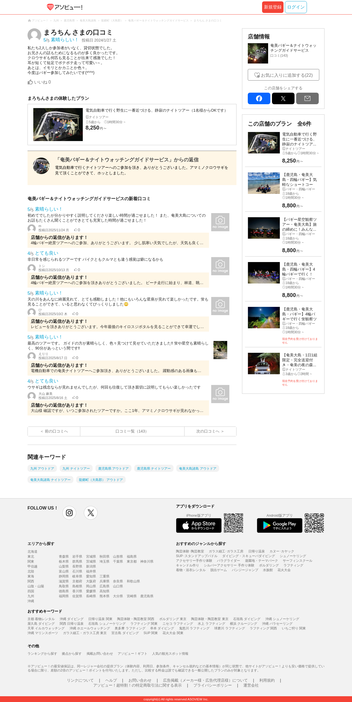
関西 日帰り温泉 (72, 624)
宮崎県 (132, 596)
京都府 (77, 581)
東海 (31, 576)
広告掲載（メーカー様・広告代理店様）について (205, 680)
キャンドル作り (187, 565)
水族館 (268, 570)
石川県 (77, 571)
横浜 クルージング (243, 624)
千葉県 (118, 561)
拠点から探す (72, 654)
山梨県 (64, 566)
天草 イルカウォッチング (46, 628)
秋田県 (104, 556)
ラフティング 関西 (263, 628)
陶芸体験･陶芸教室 (190, 551)
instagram (69, 513)
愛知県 (91, 576)
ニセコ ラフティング (178, 624)
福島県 (132, 556)
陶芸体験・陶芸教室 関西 (135, 619)
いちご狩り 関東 (294, 628)
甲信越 (32, 566)
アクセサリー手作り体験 (194, 561)
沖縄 (31, 601)
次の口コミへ (207, 431)
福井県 (91, 571)
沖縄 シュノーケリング (282, 619)
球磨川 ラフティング (229, 628)
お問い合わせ (140, 680)
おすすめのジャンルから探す (201, 543)
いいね (42, 82)
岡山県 (91, 586)
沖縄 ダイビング (72, 619)
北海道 (32, 552)
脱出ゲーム (218, 570)
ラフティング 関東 (144, 624)
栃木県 (64, 561)
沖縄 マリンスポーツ (43, 633)
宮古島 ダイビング (125, 633)
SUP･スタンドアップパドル (197, 556)
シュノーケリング (293, 556)
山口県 (118, 586)
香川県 (77, 591)
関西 (31, 581)
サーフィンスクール (297, 561)
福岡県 (64, 596)
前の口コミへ (56, 431)
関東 (31, 561)
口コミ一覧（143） (132, 431)
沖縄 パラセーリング (277, 624)
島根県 (77, 586)
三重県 (104, 576)
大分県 (118, 596)
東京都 (132, 561)
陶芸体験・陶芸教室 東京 (209, 619)
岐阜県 (77, 576)
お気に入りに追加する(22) (287, 75)
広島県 (104, 586)
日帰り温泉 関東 (100, 619)
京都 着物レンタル (41, 619)
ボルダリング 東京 (172, 619)
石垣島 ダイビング (246, 619)
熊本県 (104, 596)
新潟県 (91, 566)
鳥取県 (64, 586)
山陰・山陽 (36, 586)
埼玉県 (104, 561)
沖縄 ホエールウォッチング (90, 628)
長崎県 (91, 596)
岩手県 (77, 556)
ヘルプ (111, 680)
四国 (31, 591)
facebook (259, 98)
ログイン (296, 7)
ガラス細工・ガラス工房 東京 (85, 633)
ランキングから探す (42, 654)
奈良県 (118, 581)
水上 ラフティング (211, 624)
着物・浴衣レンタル (191, 570)
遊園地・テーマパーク (261, 561)
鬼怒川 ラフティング (194, 628)
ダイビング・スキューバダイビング (248, 556)
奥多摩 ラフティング (130, 628)
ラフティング (293, 565)
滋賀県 (64, 581)
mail (307, 98)
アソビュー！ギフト (132, 654)
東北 (31, 556)
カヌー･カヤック (282, 551)
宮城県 (91, 556)
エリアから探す (41, 543)
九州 (31, 596)
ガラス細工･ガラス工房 (226, 551)
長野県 (77, 566)
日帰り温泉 (256, 551)
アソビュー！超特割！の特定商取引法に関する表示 (137, 685)
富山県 (64, 571)
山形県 (118, 556)
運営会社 (251, 685)
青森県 (64, 556)
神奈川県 (146, 561)
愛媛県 (91, 591)
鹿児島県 (146, 596)
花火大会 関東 (173, 633)
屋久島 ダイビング (41, 624)
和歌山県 (133, 581)
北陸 (31, 571)
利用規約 (267, 680)
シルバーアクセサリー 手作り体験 (229, 565)
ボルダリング (269, 565)
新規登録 (273, 7)
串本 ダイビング (162, 628)
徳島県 (64, 591)
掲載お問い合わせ (100, 654)
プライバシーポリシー (212, 685)
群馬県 (77, 561)
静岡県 (64, 576)
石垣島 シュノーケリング (106, 624)
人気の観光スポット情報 (170, 654)
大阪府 (91, 581)
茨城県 (91, 561)
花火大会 (284, 570)
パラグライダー (228, 561)
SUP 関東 (151, 633)
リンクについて (80, 680)
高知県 (104, 591)
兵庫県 (104, 581)
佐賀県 (77, 596)
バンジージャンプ (245, 570)
